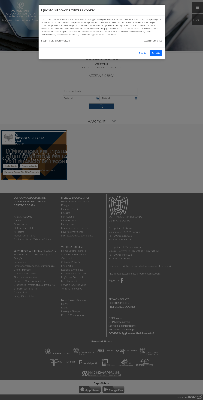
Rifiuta (142, 53)
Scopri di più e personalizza (55, 40)
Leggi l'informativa (152, 40)
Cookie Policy (110, 34)
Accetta (156, 53)
